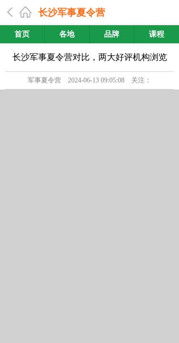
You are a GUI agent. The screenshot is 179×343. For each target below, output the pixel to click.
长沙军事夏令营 (71, 12)
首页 (22, 34)
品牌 (111, 34)
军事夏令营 (44, 80)
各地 (66, 34)
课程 (156, 34)
